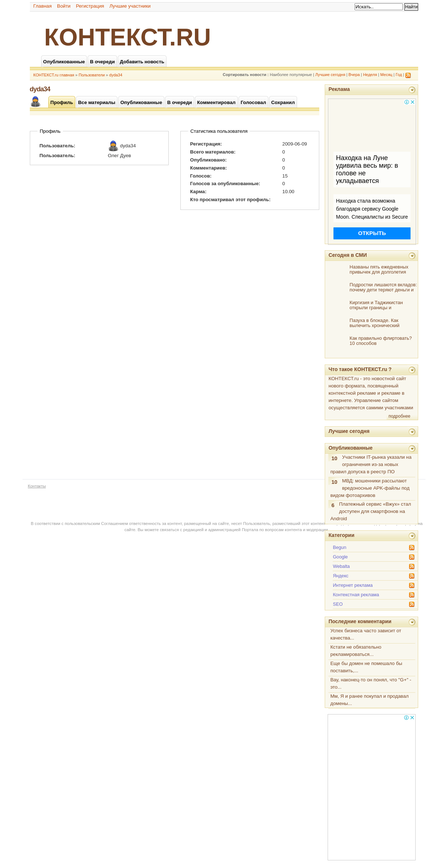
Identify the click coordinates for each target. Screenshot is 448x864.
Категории (341, 535)
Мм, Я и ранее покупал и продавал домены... (369, 699)
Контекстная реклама (356, 594)
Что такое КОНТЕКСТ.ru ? (360, 369)
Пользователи (92, 75)
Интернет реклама (352, 585)
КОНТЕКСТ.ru (127, 37)
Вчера (354, 74)
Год (399, 74)
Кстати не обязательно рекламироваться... (355, 650)
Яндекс (340, 575)
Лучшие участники (130, 6)
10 (334, 458)
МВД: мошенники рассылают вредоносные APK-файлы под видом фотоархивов (369, 488)
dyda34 (115, 75)
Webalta (341, 566)
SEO (338, 604)
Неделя (370, 74)
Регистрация (90, 6)
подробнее (399, 416)
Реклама (339, 89)
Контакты (37, 486)
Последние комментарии (359, 621)
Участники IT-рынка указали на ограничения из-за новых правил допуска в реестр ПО (370, 464)
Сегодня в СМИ (347, 255)
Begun (339, 547)
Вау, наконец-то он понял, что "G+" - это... (370, 683)
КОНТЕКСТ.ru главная (53, 75)
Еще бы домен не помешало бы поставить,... (366, 667)
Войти (64, 6)
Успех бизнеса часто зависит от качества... (365, 634)
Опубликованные (350, 448)
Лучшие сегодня (330, 74)
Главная (42, 6)
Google (340, 557)
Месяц (386, 74)
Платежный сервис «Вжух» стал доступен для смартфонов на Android (370, 511)
